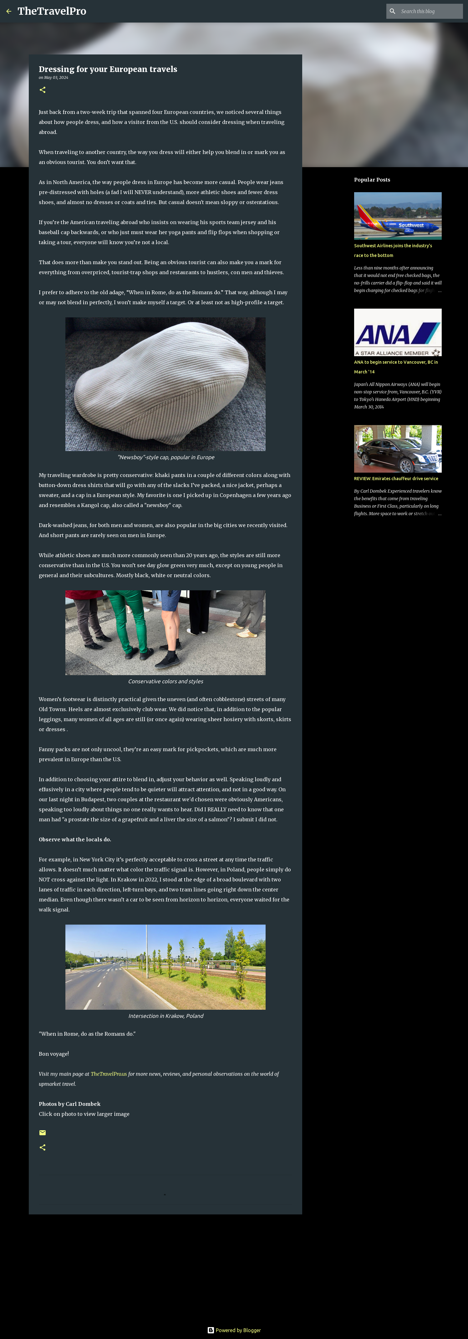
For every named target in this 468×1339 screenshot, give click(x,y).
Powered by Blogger (234, 1330)
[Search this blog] (430, 11)
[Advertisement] (165, 1267)
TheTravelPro (52, 11)
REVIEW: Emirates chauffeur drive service (396, 478)
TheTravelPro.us (109, 1074)
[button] (42, 90)
